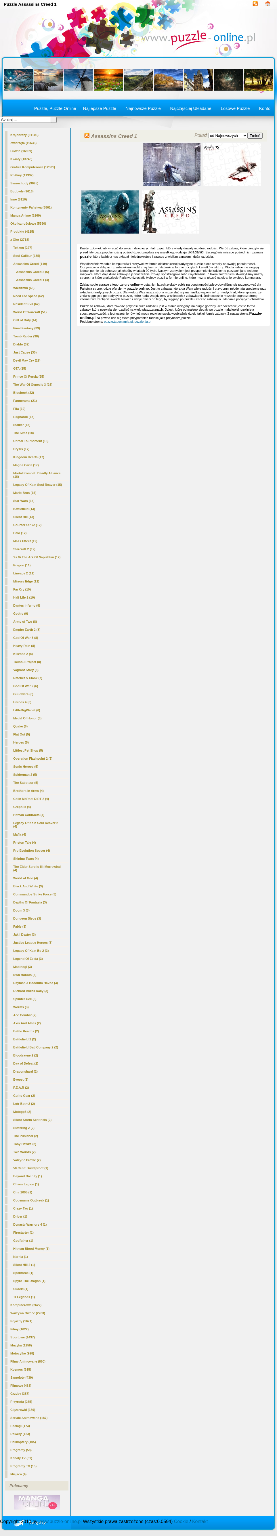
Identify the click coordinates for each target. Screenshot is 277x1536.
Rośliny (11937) (22, 175)
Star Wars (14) (24, 501)
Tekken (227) (22, 247)
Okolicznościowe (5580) (28, 223)
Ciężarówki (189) (22, 1409)
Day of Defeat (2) (25, 1063)
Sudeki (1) (20, 1289)
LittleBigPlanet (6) (26, 710)
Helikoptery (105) (23, 1442)
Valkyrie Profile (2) (27, 1160)
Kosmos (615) (20, 1369)
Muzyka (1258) (21, 1345)
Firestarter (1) (23, 1232)
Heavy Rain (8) (24, 645)
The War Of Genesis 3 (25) (32, 384)
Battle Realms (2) (26, 1031)
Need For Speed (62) (28, 296)
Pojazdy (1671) (21, 1321)
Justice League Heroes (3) (32, 942)
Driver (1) (20, 1216)
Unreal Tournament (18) (31, 441)
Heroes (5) (21, 742)
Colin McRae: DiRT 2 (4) (31, 799)
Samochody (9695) (24, 183)
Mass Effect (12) (25, 541)
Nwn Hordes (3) (25, 975)
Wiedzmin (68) (24, 288)
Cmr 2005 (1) (22, 1192)
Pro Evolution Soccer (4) (31, 850)
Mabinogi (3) (22, 966)
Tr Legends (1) (24, 1297)
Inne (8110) (18, 199)
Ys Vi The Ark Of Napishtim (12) (36, 557)
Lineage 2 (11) (23, 573)
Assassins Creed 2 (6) (32, 272)
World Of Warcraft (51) (30, 312)
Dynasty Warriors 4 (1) (30, 1224)
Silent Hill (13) (23, 517)
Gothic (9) (20, 613)
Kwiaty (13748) (21, 159)
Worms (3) (21, 1007)
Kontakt (200, 1521)
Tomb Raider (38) (26, 336)
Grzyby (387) (19, 1393)
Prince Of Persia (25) (28, 376)
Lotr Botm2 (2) (24, 1103)
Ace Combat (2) (25, 1015)
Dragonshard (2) (25, 1071)
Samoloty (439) (21, 1377)
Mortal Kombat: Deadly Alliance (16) (37, 474)
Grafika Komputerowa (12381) (32, 167)
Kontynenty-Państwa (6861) (31, 207)
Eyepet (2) (20, 1079)
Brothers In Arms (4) (28, 790)
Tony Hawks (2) (24, 1144)
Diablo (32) (21, 344)
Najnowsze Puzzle (143, 108)
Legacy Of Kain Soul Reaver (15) (37, 484)
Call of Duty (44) (25, 320)
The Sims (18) (23, 433)
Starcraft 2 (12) (24, 549)
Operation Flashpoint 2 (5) (32, 758)
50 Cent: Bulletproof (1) (30, 1168)
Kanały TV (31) (21, 1458)
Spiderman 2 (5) (25, 774)
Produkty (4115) (22, 231)
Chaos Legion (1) (26, 1184)
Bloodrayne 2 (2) (25, 1055)
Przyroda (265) (21, 1401)
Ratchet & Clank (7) (27, 678)
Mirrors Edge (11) (26, 581)
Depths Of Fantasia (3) (30, 902)
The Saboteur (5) (25, 782)
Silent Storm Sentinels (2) (32, 1120)
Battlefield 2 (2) (24, 1039)
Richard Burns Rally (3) (30, 991)
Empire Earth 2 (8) (26, 629)
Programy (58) (21, 1450)
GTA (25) (19, 368)
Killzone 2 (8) (23, 654)
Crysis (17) (21, 449)
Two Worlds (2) (24, 1152)
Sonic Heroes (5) (25, 766)
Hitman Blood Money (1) (31, 1248)
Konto (264, 108)
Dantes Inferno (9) (26, 605)
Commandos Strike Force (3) (34, 894)
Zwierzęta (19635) (23, 143)
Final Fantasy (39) (26, 328)
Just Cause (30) (25, 352)
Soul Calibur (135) (26, 255)
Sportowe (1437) (22, 1337)
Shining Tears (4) (26, 858)
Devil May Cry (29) (27, 360)
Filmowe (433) (20, 1385)
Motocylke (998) (22, 1353)
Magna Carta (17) (26, 465)
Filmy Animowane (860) (27, 1361)
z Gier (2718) (19, 239)
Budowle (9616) (22, 191)
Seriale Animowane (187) (28, 1418)
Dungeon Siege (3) (27, 918)
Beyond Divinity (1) (27, 1176)
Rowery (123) (20, 1434)
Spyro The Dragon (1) (29, 1281)
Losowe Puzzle (235, 108)
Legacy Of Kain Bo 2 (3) (31, 950)
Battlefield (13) (24, 509)
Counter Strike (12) (27, 525)
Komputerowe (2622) (25, 1305)
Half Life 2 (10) (24, 597)
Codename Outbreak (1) (31, 1200)
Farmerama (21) (25, 400)
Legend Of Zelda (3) (28, 958)
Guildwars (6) (23, 694)
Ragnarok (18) (23, 417)
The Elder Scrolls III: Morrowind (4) (37, 868)
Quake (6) (20, 726)
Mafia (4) (19, 834)
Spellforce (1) (23, 1273)
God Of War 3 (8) (25, 637)
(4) (32, 280)
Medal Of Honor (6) (27, 718)
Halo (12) (19, 533)
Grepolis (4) (22, 807)
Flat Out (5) (21, 734)
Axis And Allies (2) (27, 1023)
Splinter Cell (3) (25, 999)
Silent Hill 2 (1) (24, 1264)
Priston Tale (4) (24, 842)
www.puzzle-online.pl (60, 1521)
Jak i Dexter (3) (24, 934)
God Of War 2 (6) (25, 686)
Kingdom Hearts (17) (28, 457)
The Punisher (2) (25, 1136)
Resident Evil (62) (26, 304)
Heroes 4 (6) (22, 702)
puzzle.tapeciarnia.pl (118, 321)
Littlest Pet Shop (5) (28, 750)
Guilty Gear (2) (24, 1095)
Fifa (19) (19, 408)
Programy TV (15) (23, 1466)
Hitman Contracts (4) (28, 815)
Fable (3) (19, 926)
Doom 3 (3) (21, 910)
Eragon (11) (22, 565)
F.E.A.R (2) (21, 1087)
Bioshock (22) (23, 392)
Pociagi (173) (20, 1426)
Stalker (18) (21, 425)
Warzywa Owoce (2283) (27, 1313)
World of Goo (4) (25, 878)
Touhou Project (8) (27, 662)
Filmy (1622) (19, 1329)
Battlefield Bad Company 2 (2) (35, 1047)
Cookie (181, 1521)
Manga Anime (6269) (25, 215)
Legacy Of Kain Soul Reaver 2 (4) (35, 824)
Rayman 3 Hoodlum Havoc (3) (35, 983)
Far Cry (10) (22, 589)
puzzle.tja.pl (143, 321)
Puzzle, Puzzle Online (55, 108)
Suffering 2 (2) (24, 1128)
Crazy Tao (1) (23, 1208)
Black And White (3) (28, 886)
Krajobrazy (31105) (24, 135)
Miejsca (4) (18, 1474)
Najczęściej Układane (190, 108)
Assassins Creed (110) (30, 263)
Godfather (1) (23, 1240)
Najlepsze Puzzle (99, 108)
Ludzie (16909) (21, 151)
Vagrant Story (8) (26, 670)
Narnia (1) (20, 1256)
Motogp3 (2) (22, 1111)
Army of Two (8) (25, 621)
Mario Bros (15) (24, 492)
